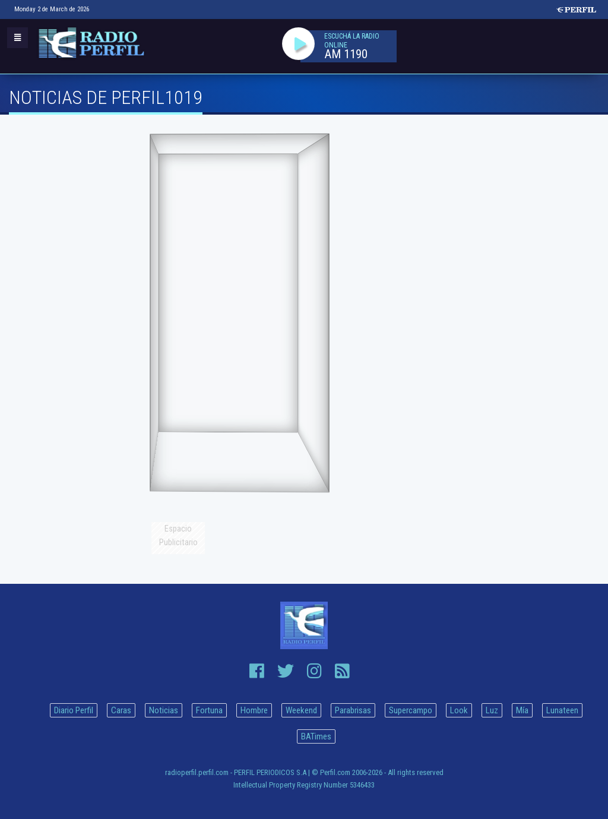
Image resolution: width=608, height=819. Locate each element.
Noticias (163, 710)
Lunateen (562, 710)
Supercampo (410, 710)
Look (459, 710)
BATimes (316, 736)
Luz (492, 710)
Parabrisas (353, 710)
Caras (121, 710)
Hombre (254, 710)
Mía (522, 710)
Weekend (301, 710)
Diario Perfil (73, 710)
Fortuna (209, 710)
